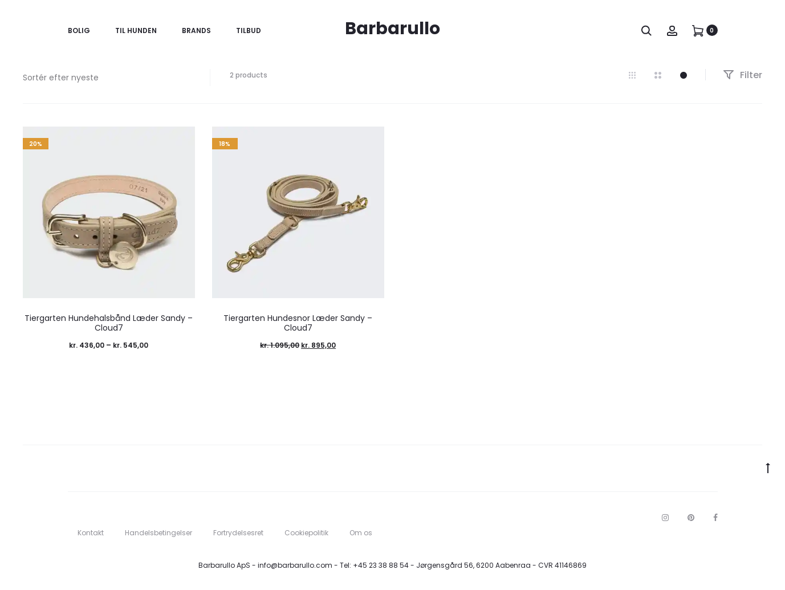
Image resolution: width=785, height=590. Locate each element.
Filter (742, 75)
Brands (196, 30)
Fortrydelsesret (238, 533)
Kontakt (91, 533)
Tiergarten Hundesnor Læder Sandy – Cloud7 (297, 322)
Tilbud (248, 30)
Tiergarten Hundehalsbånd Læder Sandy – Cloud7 (109, 322)
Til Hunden (136, 30)
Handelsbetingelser (158, 533)
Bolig (79, 30)
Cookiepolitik (306, 533)
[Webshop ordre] (108, 77)
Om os (360, 533)
